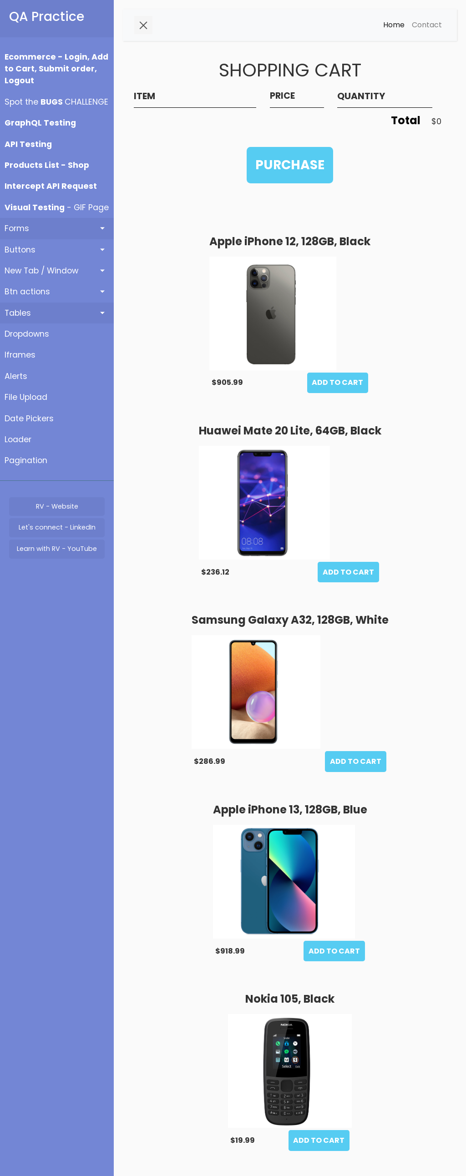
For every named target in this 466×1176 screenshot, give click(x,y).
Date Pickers (29, 418)
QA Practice (46, 16)
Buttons (20, 249)
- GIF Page (57, 207)
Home (394, 25)
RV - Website (57, 506)
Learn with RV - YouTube (57, 548)
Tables (18, 313)
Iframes (20, 354)
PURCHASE (289, 165)
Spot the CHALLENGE (56, 101)
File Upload (26, 397)
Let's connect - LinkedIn (57, 527)
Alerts (16, 376)
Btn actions (27, 291)
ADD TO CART (337, 382)
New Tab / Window (41, 270)
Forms (17, 228)
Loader (18, 439)
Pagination (26, 460)
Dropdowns (27, 333)
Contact (427, 25)
